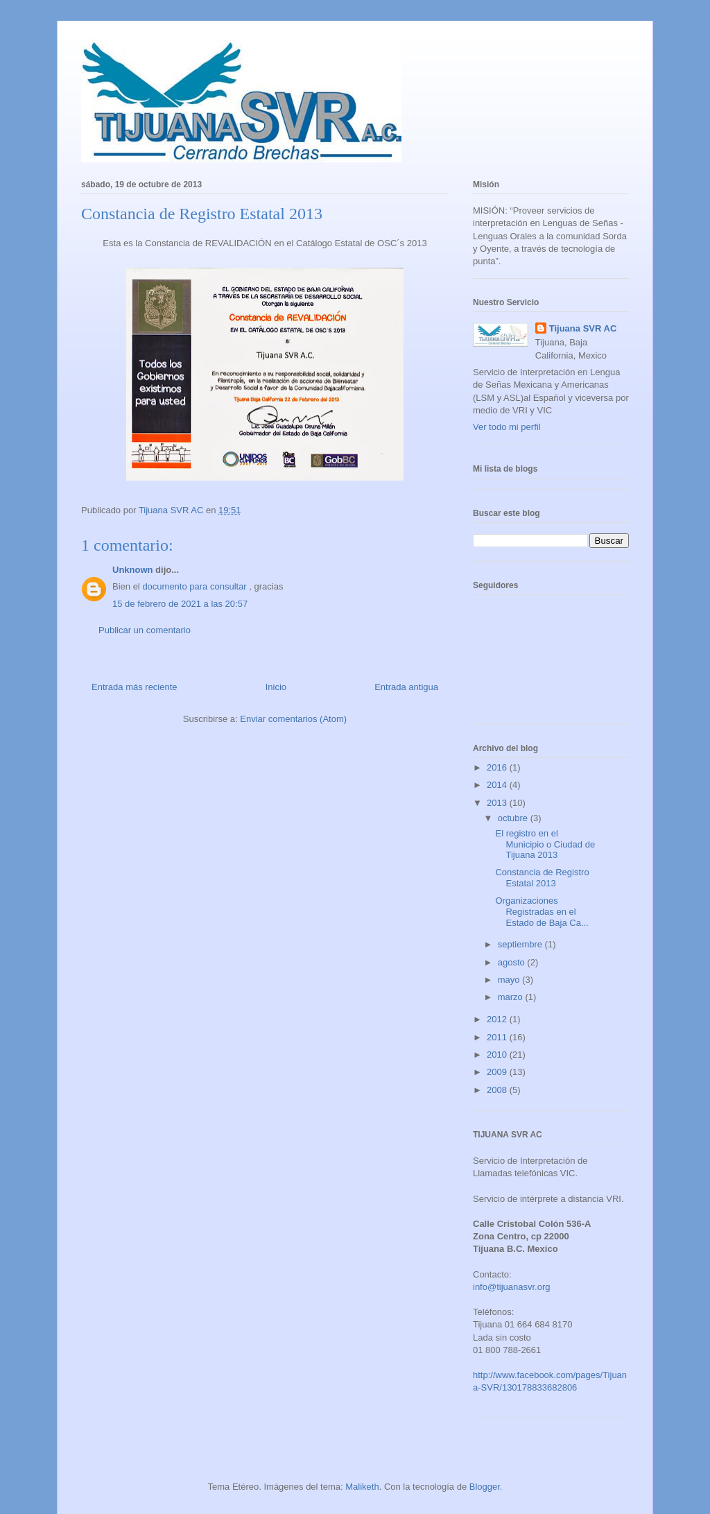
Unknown (132, 570)
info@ (484, 1287)
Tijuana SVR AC (583, 328)
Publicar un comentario (144, 630)
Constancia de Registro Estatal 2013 (542, 877)
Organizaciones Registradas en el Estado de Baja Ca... (541, 911)
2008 (498, 1090)
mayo (510, 979)
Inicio (276, 687)
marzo (512, 997)
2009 (498, 1072)
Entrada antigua (406, 687)
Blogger (484, 1486)
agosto (513, 962)
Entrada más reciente (135, 687)
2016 (498, 767)
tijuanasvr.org (523, 1287)
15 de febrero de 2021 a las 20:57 (180, 604)
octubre (514, 818)
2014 (498, 785)
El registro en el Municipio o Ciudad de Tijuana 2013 (545, 844)
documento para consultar (194, 586)
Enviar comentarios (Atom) (293, 719)
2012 (498, 1019)
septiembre (521, 944)
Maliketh (362, 1486)
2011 (498, 1037)
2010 (498, 1054)
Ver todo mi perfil (507, 427)
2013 (498, 803)
